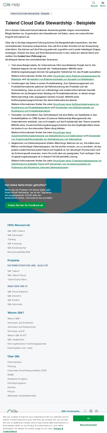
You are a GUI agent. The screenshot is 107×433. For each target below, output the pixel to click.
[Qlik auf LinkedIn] (91, 411)
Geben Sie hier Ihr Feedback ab (25, 205)
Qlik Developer (15, 235)
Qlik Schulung (14, 243)
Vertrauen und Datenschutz (22, 327)
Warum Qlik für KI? (17, 335)
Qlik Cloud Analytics (18, 291)
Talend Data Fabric (17, 279)
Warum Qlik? (14, 318)
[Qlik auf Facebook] (96, 411)
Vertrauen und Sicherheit (20, 322)
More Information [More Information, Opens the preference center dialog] (88, 425)
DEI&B (11, 374)
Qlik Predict (13, 300)
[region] (53, 422)
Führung (12, 366)
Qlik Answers (14, 296)
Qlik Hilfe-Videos (16, 231)
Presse (11, 391)
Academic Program (17, 379)
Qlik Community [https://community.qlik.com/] (70, 411)
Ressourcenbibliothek (19, 252)
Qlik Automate (15, 304)
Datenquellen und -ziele (20, 348)
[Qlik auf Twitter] (85, 411)
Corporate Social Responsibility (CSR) (27, 370)
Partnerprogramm (17, 383)
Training (12, 239)
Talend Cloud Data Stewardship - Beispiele (29, 13)
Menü (102, 6)
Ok (88, 418)
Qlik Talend (13, 271)
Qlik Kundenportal (17, 247)
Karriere (12, 387)
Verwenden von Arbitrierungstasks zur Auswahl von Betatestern (60, 79)
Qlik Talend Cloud (17, 275)
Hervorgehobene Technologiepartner (27, 343)
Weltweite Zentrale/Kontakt (22, 395)
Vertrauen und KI (16, 331)
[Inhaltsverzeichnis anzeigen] (6, 13)
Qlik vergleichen (16, 339)
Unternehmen (15, 362)
